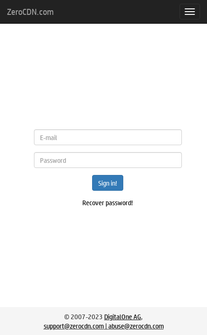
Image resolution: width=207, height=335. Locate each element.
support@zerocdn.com (74, 325)
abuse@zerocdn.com (136, 325)
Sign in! (107, 183)
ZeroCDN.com (30, 11)
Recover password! (107, 202)
